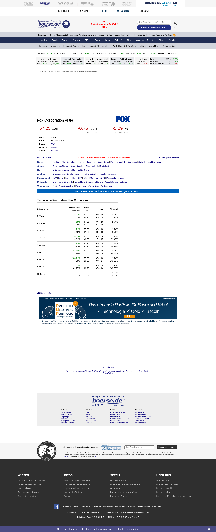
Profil (55, 186)
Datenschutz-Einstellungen (150, 506)
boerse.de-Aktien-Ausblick (99, 46)
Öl (144, 53)
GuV (55, 178)
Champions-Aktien (27, 496)
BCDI (152, 59)
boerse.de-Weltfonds (72, 59)
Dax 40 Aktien (67, 414)
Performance (116, 162)
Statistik (142, 162)
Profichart (104, 166)
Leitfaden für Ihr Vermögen (31, 480)
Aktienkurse (66, 412)
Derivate (65, 40)
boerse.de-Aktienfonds (48, 59)
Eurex (97, 40)
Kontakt (66, 506)
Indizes (108, 40)
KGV (80, 178)
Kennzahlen (70, 178)
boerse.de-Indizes (105, 35)
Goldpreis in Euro (68, 421)
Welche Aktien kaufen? (119, 419)
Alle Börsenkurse (69, 162)
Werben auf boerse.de (91, 506)
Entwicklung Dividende (63, 182)
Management (81, 186)
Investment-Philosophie (29, 484)
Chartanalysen (59, 174)
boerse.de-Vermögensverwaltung (83, 35)
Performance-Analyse (29, 492)
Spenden (68, 496)
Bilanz (61, 178)
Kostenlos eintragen (167, 447)
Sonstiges (55, 147)
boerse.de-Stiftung (73, 492)
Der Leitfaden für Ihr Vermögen (124, 46)
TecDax (75, 53)
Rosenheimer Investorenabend (125, 484)
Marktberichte (115, 417)
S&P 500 (89, 423)
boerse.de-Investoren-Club (75, 46)
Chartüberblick (77, 166)
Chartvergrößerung (61, 166)
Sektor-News (83, 170)
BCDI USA (154, 61)
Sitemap (75, 506)
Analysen (140, 40)
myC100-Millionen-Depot (76, 488)
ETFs (87, 40)
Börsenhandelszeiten (143, 417)
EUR (93, 53)
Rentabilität (100, 178)
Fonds (55, 40)
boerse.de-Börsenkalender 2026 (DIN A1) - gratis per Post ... (111, 191)
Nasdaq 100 (91, 421)
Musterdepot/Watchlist (168, 158)
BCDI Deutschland (157, 64)
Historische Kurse (101, 162)
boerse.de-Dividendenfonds (122, 59)
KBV (85, 178)
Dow (110, 53)
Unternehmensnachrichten (64, 170)
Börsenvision (24, 488)
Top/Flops (65, 417)
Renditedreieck (130, 162)
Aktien (56, 71)
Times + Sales (85, 162)
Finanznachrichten (142, 419)
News (129, 40)
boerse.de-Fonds (44, 35)
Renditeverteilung (155, 162)
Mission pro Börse (169, 46)
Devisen (76, 40)
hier (95, 456)
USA (53, 144)
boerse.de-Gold (140, 35)
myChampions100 (61, 35)
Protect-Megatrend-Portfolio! (162, 35)
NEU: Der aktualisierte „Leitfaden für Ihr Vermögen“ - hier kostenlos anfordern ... (99, 529)
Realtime (57, 162)
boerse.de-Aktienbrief (123, 35)
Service (172, 40)
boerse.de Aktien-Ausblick (77, 480)
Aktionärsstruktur (66, 186)
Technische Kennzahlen (88, 71)
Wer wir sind (162, 480)
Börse (50, 71)
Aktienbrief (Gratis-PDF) (149, 46)
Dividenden (139, 421)
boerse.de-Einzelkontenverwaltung (173, 496)
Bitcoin (161, 53)
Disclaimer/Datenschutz (125, 506)
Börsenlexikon (140, 412)
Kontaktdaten (106, 186)
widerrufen (66, 456)
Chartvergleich (92, 166)
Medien (54, 150)
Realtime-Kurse (68, 423)
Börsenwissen (140, 414)
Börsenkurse (67, 419)
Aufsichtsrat (93, 186)
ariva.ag (115, 512)
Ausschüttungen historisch (116, 182)
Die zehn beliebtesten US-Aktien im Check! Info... (108, 158)
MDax (56, 53)
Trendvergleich (88, 174)
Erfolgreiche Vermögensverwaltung (119, 422)
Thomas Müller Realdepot (77, 484)
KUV (91, 178)
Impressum (108, 506)
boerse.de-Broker (119, 496)
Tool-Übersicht (44, 158)
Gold (128, 53)
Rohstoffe (119, 40)
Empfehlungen (73, 174)
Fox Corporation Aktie (68, 71)
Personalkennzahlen (115, 178)
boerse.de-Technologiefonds (97, 59)
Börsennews (115, 414)
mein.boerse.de (55, 46)
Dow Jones (90, 419)
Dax (38, 53)
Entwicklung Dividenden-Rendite (88, 182)
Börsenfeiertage (141, 423)
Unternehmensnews (118, 412)
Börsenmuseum (118, 488)
